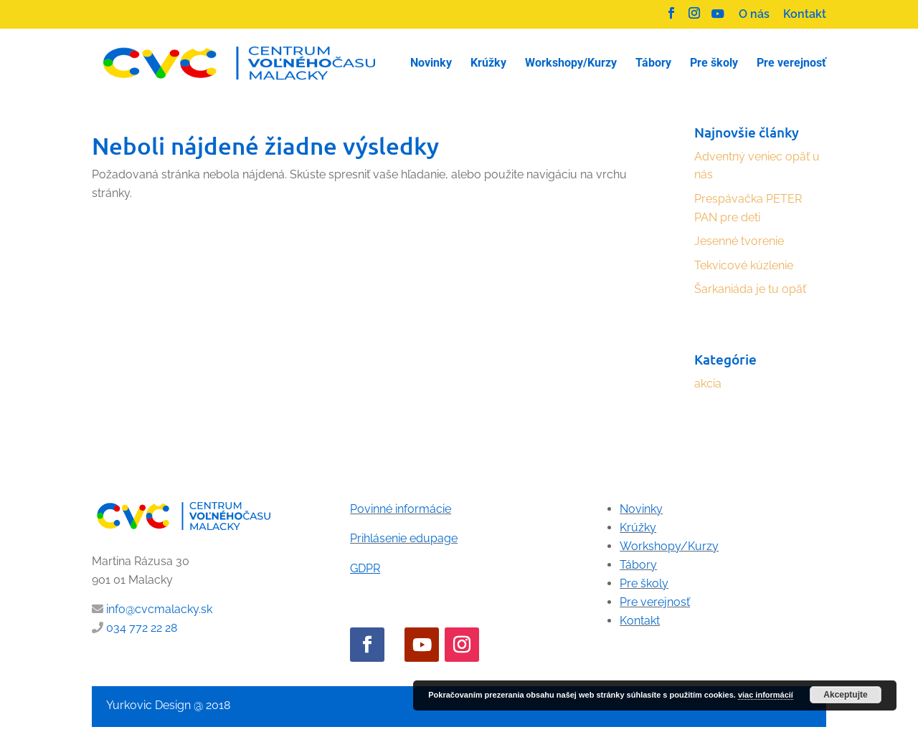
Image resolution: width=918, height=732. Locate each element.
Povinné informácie (400, 509)
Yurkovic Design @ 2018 (168, 705)
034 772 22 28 (141, 628)
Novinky (641, 509)
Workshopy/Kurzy (669, 546)
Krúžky (638, 527)
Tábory (638, 565)
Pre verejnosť (655, 602)
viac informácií (765, 694)
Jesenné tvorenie (739, 241)
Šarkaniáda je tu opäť (750, 289)
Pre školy (644, 583)
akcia (707, 383)
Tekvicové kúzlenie (743, 265)
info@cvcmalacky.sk (159, 609)
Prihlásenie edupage (404, 538)
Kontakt (804, 15)
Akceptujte (845, 695)
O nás (754, 15)
